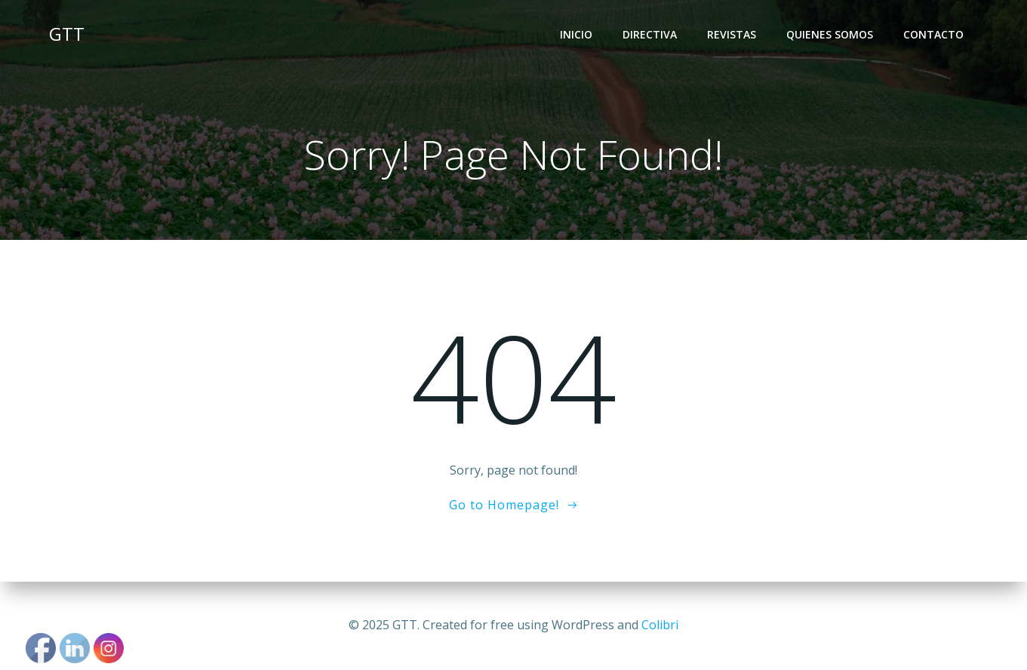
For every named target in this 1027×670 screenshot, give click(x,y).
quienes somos (829, 34)
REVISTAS (731, 34)
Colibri (659, 624)
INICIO (576, 34)
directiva (650, 34)
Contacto (933, 34)
